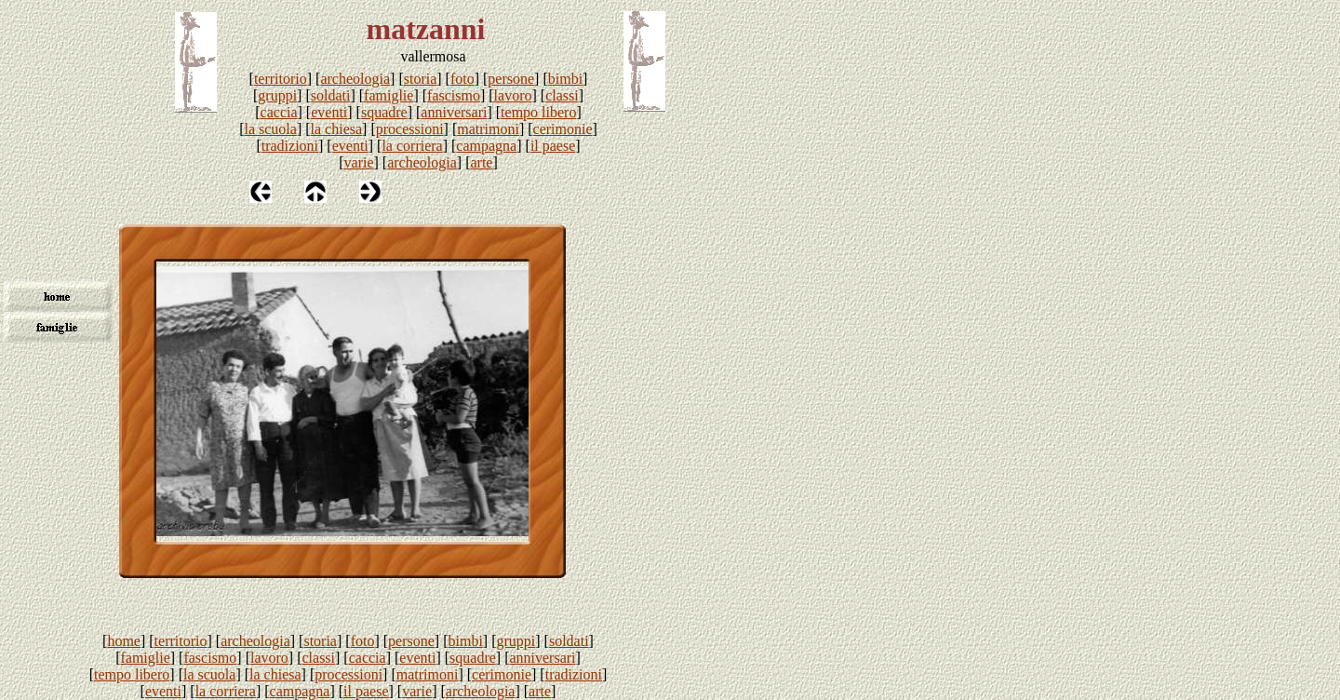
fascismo (453, 95)
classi (562, 95)
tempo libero (538, 112)
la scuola (270, 129)
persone (511, 79)
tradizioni (289, 146)
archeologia (355, 79)
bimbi (565, 79)
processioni (410, 129)
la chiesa (337, 129)
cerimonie (563, 129)
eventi (329, 112)
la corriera (412, 146)
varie (359, 162)
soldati (331, 95)
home (124, 641)
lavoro (513, 95)
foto (462, 79)
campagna (486, 146)
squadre (384, 112)
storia (420, 79)
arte (481, 162)
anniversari (454, 112)
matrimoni (488, 129)
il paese (552, 146)
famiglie (388, 95)
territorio (280, 79)
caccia (279, 112)
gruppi (277, 95)
